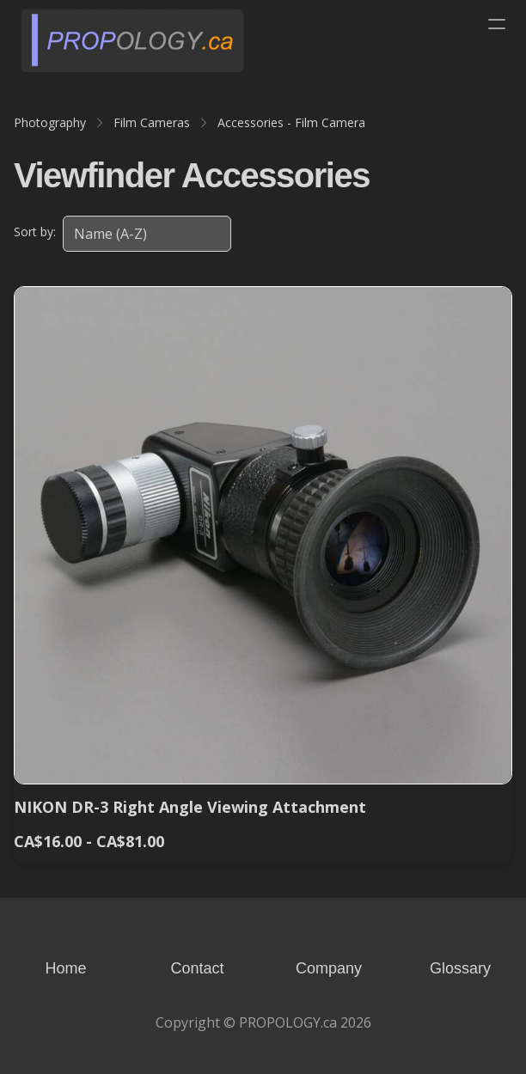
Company (329, 968)
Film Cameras (151, 122)
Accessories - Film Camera (291, 122)
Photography (50, 122)
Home (65, 968)
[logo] (132, 39)
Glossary (460, 968)
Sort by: (35, 231)
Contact (196, 968)
